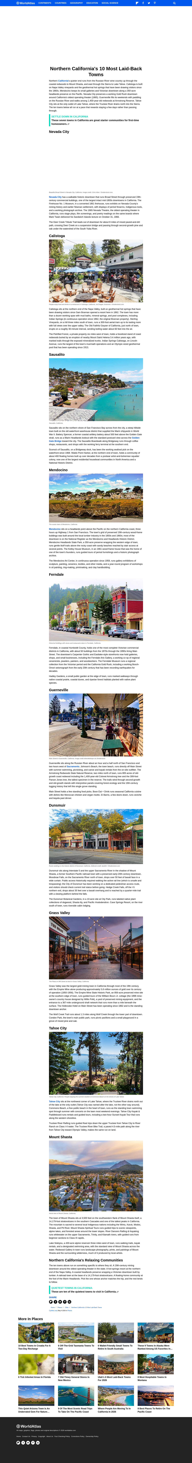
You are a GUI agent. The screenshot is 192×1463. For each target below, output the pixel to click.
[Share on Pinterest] (65, 1302)
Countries (60, 3)
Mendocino (55, 529)
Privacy (34, 1436)
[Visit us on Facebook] (23, 1443)
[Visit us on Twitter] (28, 1443)
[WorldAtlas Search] (174, 3)
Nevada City (55, 197)
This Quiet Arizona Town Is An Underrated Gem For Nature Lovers (34, 1411)
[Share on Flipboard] (51, 1302)
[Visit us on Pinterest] (33, 1443)
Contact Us (26, 1436)
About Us (49, 1436)
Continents (44, 3)
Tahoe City (54, 1101)
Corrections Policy (77, 1436)
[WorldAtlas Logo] (26, 3)
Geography (76, 3)
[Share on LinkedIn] (69, 1302)
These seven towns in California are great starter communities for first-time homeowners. (95, 122)
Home (18, 1436)
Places (69, 1310)
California (63, 81)
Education (92, 3)
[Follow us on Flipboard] (18, 1443)
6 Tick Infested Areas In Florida (34, 1377)
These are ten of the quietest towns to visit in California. (83, 1291)
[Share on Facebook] (55, 1302)
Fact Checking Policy (62, 1436)
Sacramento (73, 766)
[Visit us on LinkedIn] (38, 1443)
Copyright (41, 1436)
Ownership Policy (92, 1436)
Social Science (110, 3)
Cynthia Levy (53, 1310)
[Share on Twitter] (60, 1302)
